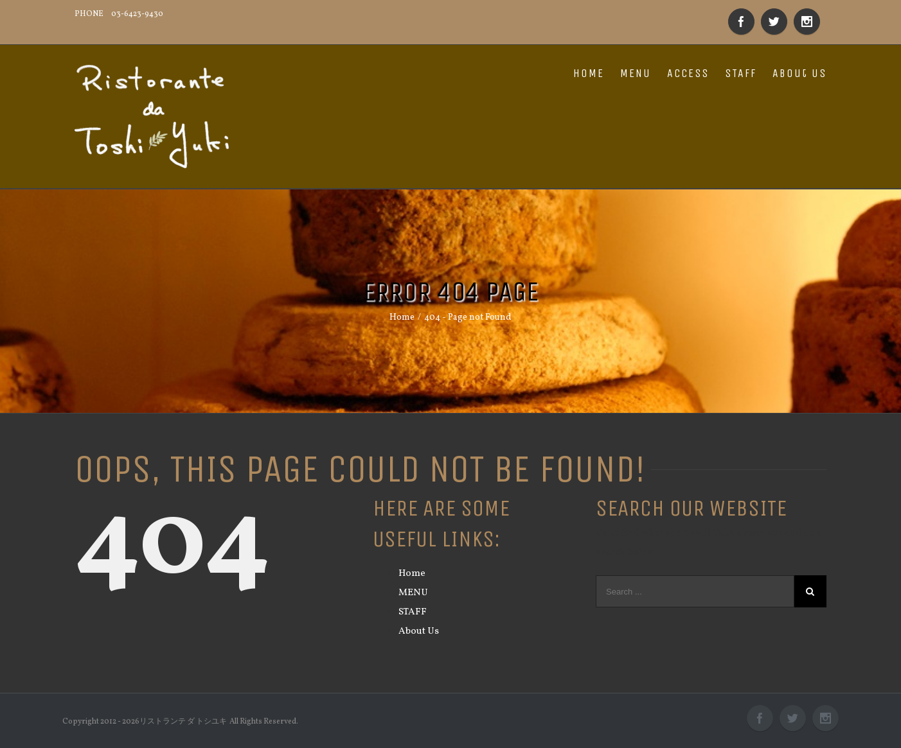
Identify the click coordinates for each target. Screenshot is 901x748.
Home (411, 573)
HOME (588, 73)
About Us (799, 73)
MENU (635, 73)
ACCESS (688, 73)
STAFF (740, 73)
